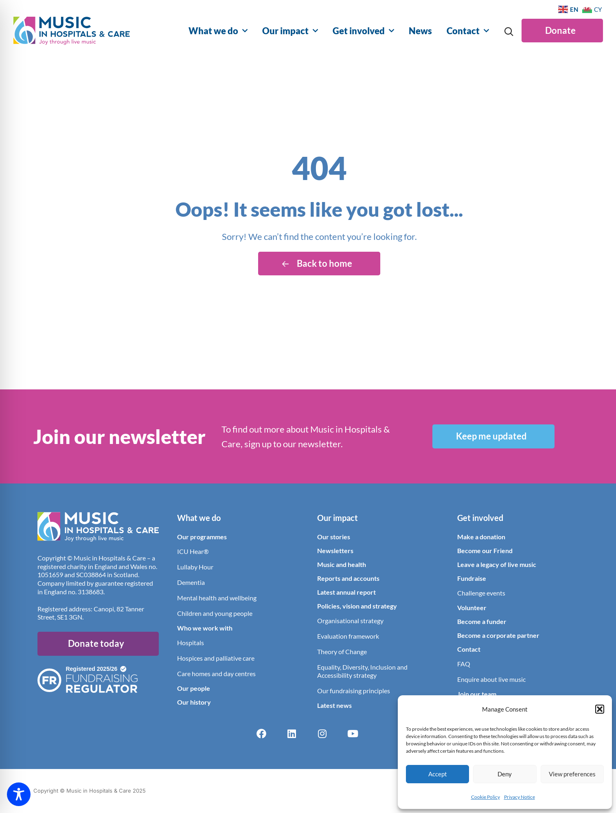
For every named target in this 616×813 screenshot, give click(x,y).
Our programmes (202, 537)
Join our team (476, 694)
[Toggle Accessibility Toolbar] (18, 794)
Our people (193, 688)
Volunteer (472, 607)
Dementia (191, 582)
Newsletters (335, 550)
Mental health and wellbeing (216, 598)
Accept (437, 774)
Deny (505, 774)
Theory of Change (342, 651)
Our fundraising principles (353, 690)
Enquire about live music (491, 679)
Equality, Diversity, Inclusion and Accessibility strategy (362, 671)
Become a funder (481, 621)
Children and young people (214, 613)
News (420, 30)
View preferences (572, 774)
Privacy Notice (519, 797)
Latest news (334, 705)
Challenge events (481, 593)
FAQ (463, 664)
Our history (194, 702)
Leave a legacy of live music (496, 564)
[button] (600, 709)
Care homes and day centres (216, 673)
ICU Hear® (193, 551)
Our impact (290, 31)
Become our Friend (485, 550)
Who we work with (204, 628)
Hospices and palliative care (215, 658)
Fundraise (471, 578)
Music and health (341, 564)
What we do (218, 31)
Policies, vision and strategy (357, 606)
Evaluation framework (348, 636)
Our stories (333, 537)
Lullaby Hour (195, 567)
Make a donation (481, 537)
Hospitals (190, 642)
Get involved (363, 31)
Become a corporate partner (498, 635)
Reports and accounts (348, 578)
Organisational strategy (350, 620)
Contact (468, 31)
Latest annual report (346, 592)
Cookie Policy (485, 797)
